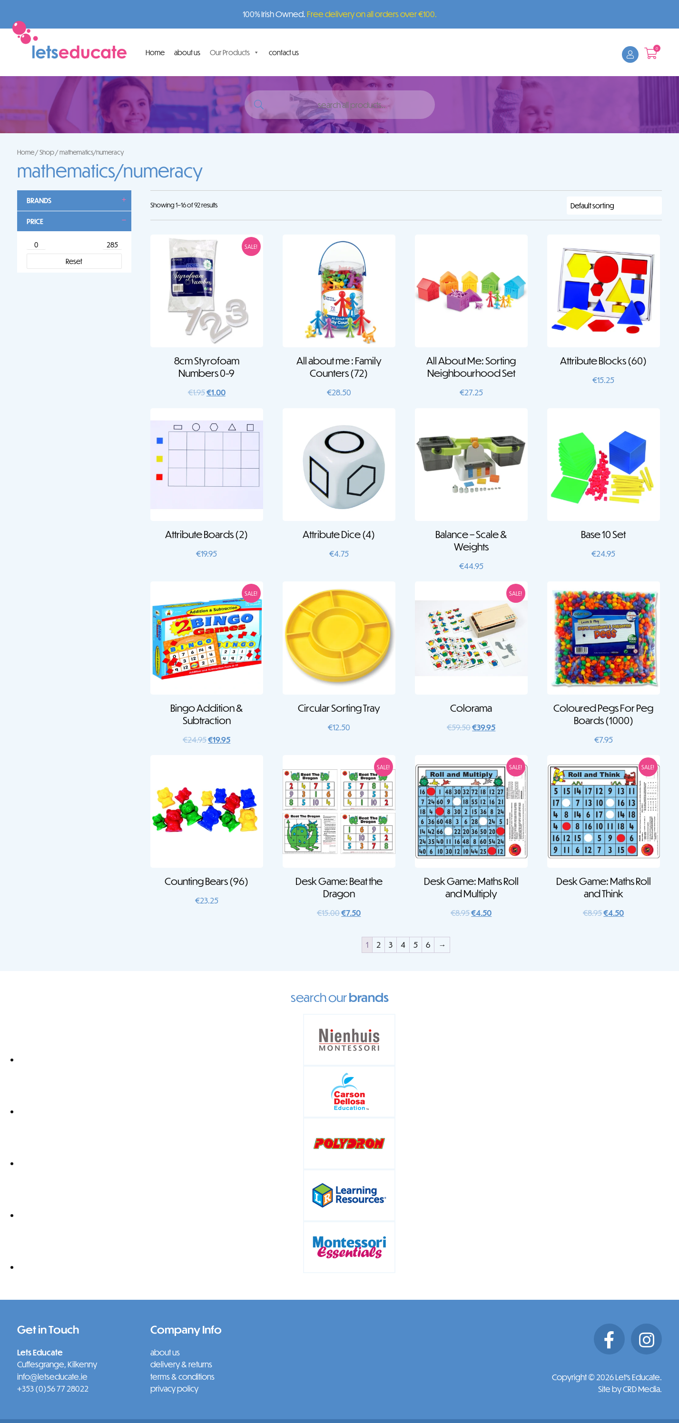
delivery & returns (181, 1364)
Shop (46, 152)
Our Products (234, 52)
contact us (284, 52)
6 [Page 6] (428, 945)
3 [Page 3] (391, 945)
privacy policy (174, 1389)
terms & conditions (182, 1377)
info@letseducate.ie (52, 1377)
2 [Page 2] (378, 945)
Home (155, 52)
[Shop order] (614, 205)
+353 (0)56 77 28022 (53, 1389)
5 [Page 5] (415, 945)
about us (187, 52)
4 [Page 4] (403, 945)
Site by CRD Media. (630, 1389)
